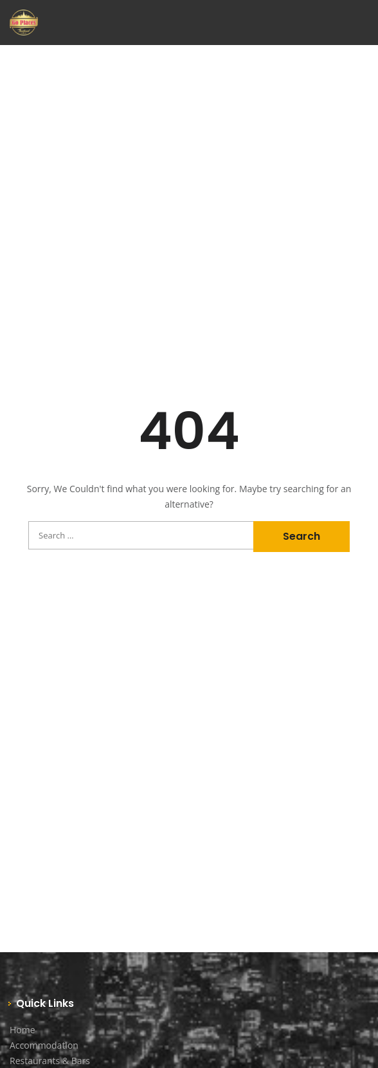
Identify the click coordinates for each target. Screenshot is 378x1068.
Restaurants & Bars (50, 1060)
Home (22, 1030)
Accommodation (44, 1045)
